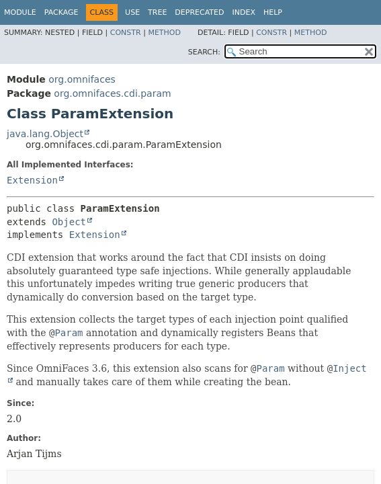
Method (164, 32)
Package (61, 12)
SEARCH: (204, 52)
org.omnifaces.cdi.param (112, 93)
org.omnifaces (82, 79)
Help (272, 12)
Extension (32, 180)
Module (20, 12)
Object (69, 221)
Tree (157, 12)
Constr (125, 32)
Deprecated (199, 12)
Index (243, 12)
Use (132, 12)
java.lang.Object (45, 133)
